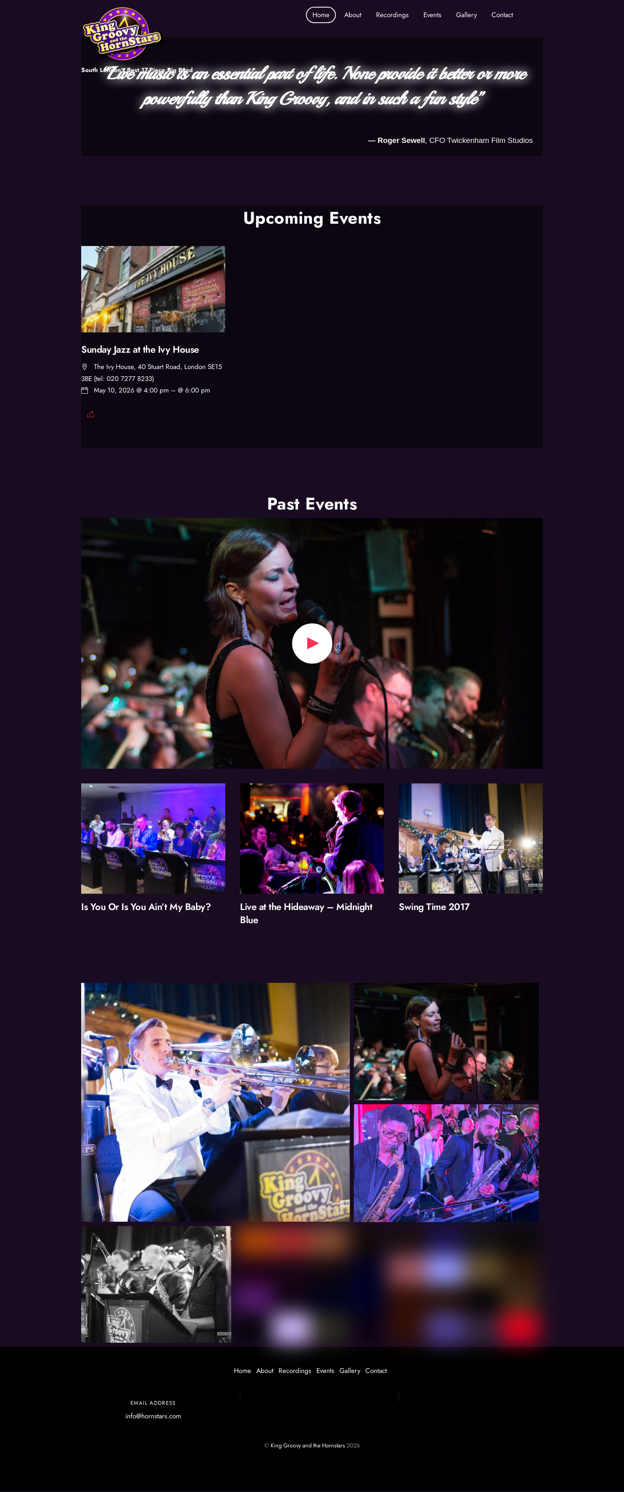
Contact (502, 15)
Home (321, 15)
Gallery (466, 15)
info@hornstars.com (153, 1417)
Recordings (392, 15)
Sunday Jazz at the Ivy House (140, 350)
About (352, 15)
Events (432, 15)
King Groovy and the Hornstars (308, 1446)
